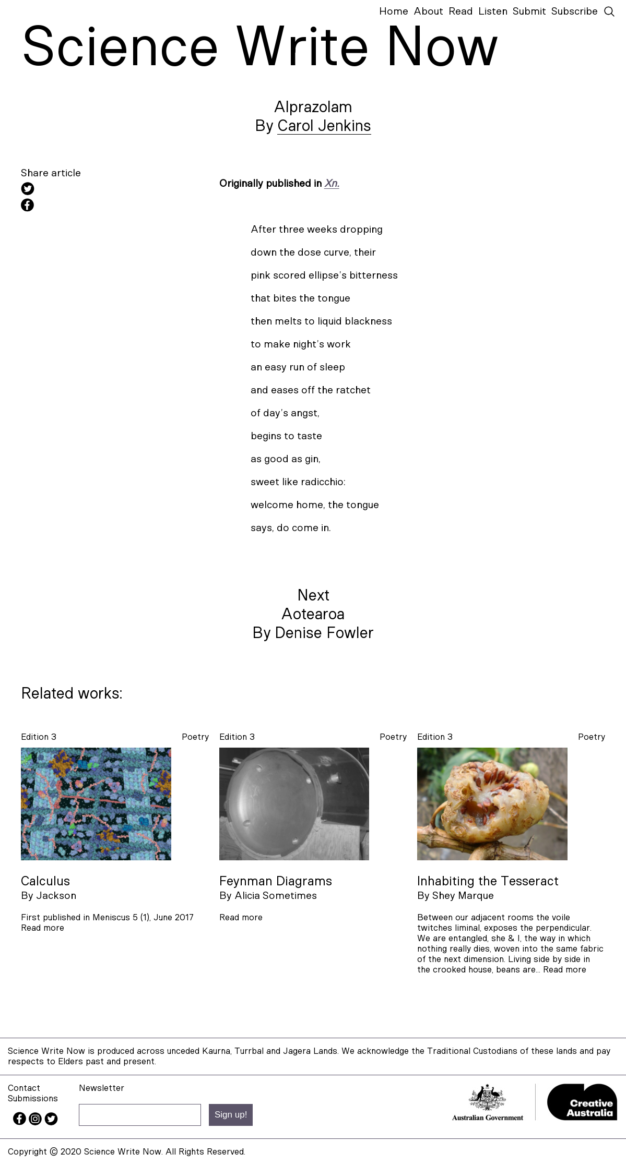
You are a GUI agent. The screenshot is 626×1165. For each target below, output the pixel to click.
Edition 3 (38, 736)
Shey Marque (463, 896)
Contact (24, 1088)
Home (393, 11)
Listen (492, 11)
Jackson (56, 896)
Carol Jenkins (324, 126)
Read (460, 11)
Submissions (33, 1098)
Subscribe (574, 11)
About (428, 11)
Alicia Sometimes (275, 896)
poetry (195, 736)
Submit (529, 11)
